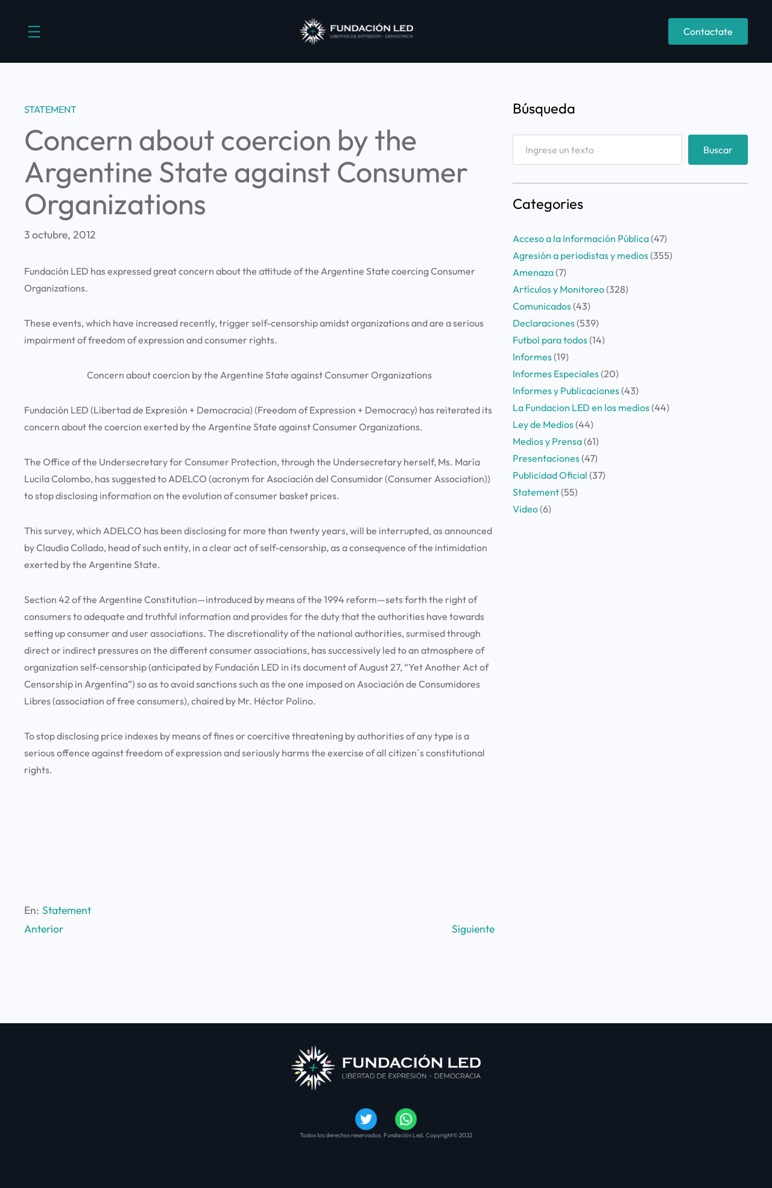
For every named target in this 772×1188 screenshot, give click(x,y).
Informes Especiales (556, 374)
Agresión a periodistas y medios (580, 255)
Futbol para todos (550, 340)
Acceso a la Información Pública (581, 238)
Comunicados (542, 306)
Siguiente (473, 929)
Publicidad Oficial (550, 475)
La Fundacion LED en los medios (581, 407)
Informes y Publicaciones (566, 391)
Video (525, 509)
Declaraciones (544, 323)
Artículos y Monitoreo (558, 289)
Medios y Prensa (547, 441)
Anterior (43, 929)
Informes (532, 357)
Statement (50, 109)
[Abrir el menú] (34, 32)
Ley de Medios (543, 424)
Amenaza (533, 272)
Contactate (708, 31)
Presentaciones (546, 458)
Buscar (718, 150)
